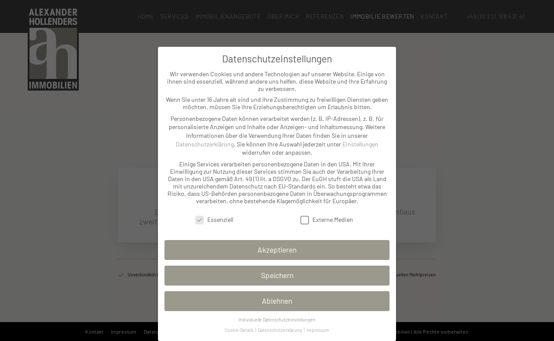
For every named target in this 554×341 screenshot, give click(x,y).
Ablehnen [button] (277, 300)
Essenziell (214, 219)
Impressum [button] (317, 330)
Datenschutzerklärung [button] (280, 330)
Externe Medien (326, 219)
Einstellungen (360, 144)
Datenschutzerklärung (205, 144)
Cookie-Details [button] (239, 330)
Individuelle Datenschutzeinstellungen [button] (277, 319)
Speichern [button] (277, 275)
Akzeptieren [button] (277, 249)
